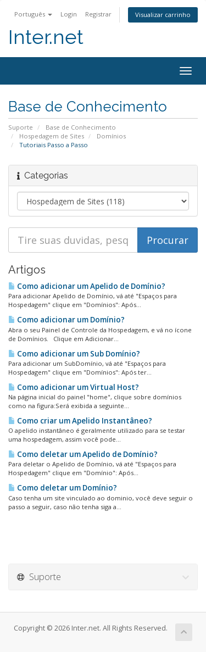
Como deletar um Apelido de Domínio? (83, 454)
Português (33, 14)
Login (68, 14)
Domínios (111, 136)
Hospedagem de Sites (51, 136)
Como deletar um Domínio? (62, 488)
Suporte (20, 127)
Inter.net (45, 37)
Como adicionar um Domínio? (66, 320)
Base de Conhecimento (81, 127)
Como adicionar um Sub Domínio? (74, 354)
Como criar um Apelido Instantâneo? (80, 421)
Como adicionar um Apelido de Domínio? (86, 286)
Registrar (98, 14)
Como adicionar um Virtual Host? (73, 387)
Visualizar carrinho (163, 14)
